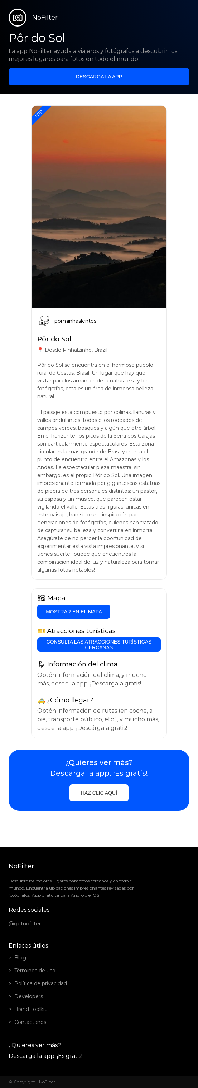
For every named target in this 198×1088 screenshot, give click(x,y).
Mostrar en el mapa (74, 612)
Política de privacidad (40, 983)
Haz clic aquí (99, 793)
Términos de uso (34, 970)
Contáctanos (30, 1022)
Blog (20, 957)
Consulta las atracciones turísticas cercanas (99, 644)
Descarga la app (99, 77)
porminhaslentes (75, 321)
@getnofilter (25, 923)
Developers (28, 996)
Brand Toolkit (30, 1009)
